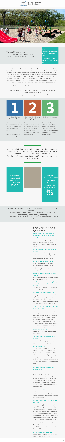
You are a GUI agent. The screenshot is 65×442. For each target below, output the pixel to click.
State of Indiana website (13, 138)
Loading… (19, 276)
